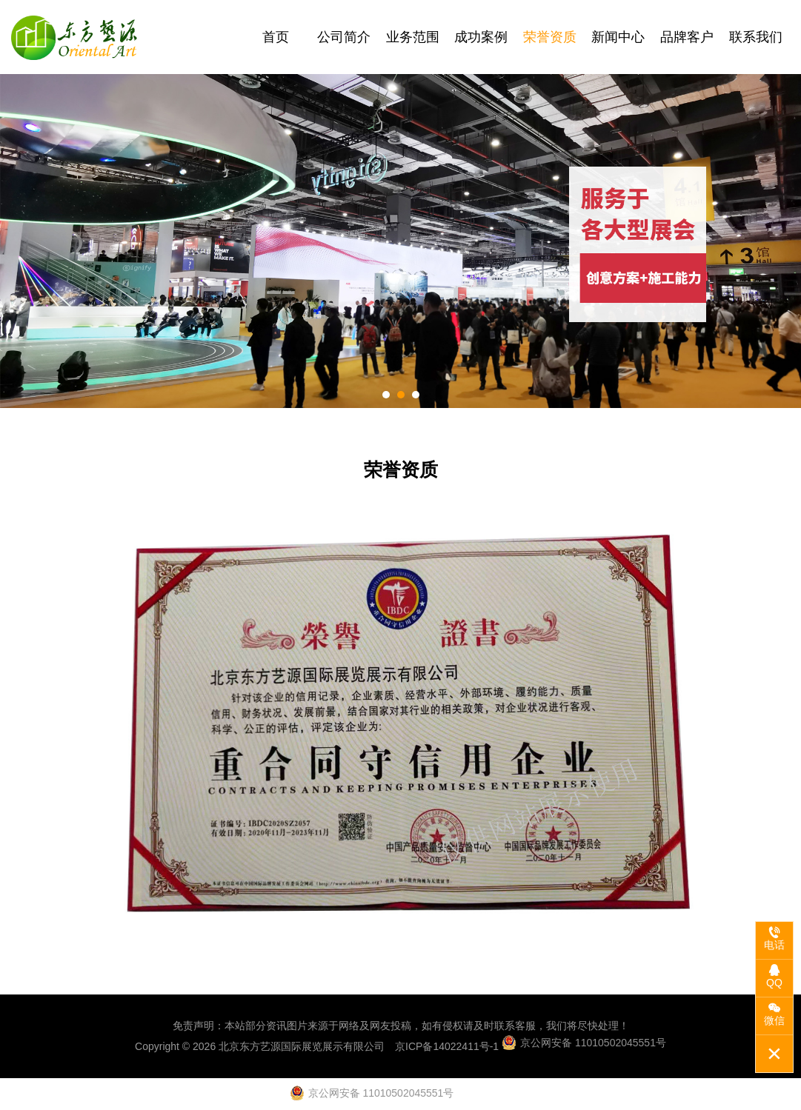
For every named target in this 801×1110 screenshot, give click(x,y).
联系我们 (755, 37)
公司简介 (343, 37)
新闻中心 (618, 37)
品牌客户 (687, 37)
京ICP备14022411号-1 (447, 1046)
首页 (275, 37)
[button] (386, 394)
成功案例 (481, 37)
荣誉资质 (549, 37)
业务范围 (412, 37)
